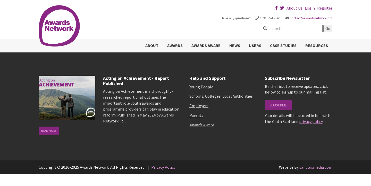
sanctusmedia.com (315, 167)
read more (48, 131)
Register (324, 8)
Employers (198, 105)
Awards (175, 45)
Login (310, 8)
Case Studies (283, 45)
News (234, 45)
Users (255, 45)
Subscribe (278, 105)
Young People (201, 86)
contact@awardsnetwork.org (311, 18)
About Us (294, 8)
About (151, 45)
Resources (316, 45)
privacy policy (311, 121)
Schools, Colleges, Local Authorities (221, 96)
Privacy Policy (163, 167)
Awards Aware (206, 45)
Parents (196, 115)
